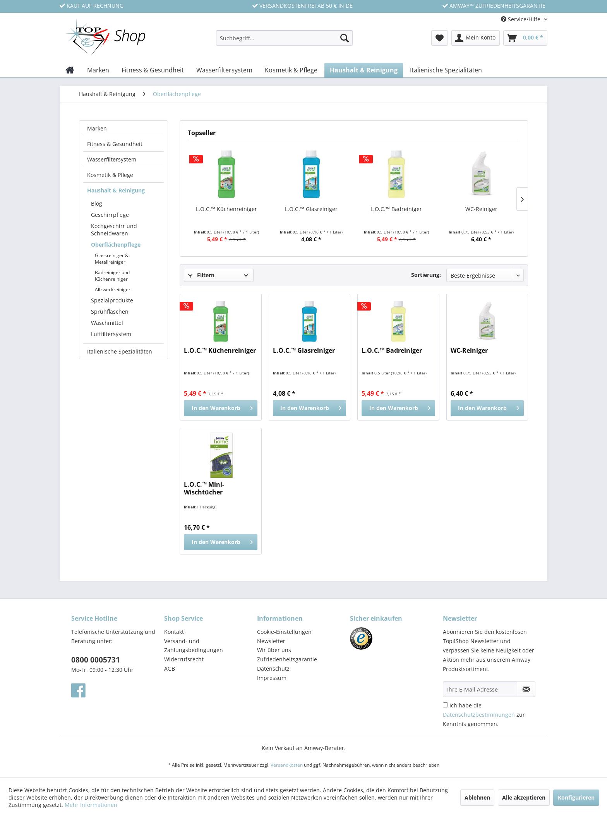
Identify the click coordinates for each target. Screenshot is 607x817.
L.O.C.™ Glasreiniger (311, 209)
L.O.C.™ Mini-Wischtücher (204, 488)
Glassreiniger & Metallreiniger (112, 258)
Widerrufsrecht (184, 659)
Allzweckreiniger (112, 289)
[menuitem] (284, 41)
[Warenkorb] (525, 38)
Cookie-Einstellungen (284, 631)
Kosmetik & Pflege (110, 175)
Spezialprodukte (112, 300)
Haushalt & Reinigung (116, 190)
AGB (169, 668)
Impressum (271, 677)
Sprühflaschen (110, 311)
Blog (96, 203)
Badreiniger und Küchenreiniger (112, 275)
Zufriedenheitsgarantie (287, 659)
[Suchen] (344, 38)
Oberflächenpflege (116, 244)
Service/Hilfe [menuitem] (521, 19)
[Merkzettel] (439, 38)
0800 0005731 (95, 660)
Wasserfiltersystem (111, 159)
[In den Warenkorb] (220, 408)
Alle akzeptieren (523, 797)
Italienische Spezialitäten (119, 351)
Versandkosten (287, 765)
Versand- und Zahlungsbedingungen (193, 645)
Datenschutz (273, 668)
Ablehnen (477, 797)
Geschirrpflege (110, 214)
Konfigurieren (576, 797)
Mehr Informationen (91, 804)
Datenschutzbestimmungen (479, 714)
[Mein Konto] (475, 38)
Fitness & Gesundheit (114, 144)
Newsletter (271, 641)
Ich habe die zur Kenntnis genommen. (484, 715)
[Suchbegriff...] (284, 38)
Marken (97, 128)
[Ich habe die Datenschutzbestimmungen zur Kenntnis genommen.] (445, 704)
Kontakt (174, 631)
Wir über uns (274, 650)
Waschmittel (107, 322)
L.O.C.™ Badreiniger (396, 209)
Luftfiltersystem (111, 334)
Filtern (201, 275)
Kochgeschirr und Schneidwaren (114, 229)
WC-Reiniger (481, 209)
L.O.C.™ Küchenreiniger (226, 209)
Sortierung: (426, 274)
